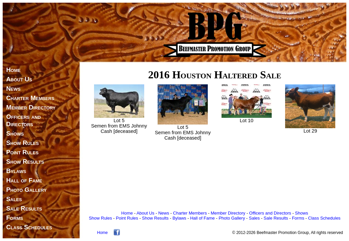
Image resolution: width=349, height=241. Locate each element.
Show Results (25, 161)
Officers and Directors (22, 120)
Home (13, 69)
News (13, 88)
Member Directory (31, 107)
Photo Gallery (26, 189)
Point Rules (22, 152)
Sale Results (24, 208)
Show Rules (22, 142)
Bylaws (16, 170)
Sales (14, 199)
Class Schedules (29, 227)
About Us (19, 79)
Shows (15, 133)
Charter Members (30, 97)
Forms (14, 217)
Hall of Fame (24, 180)
